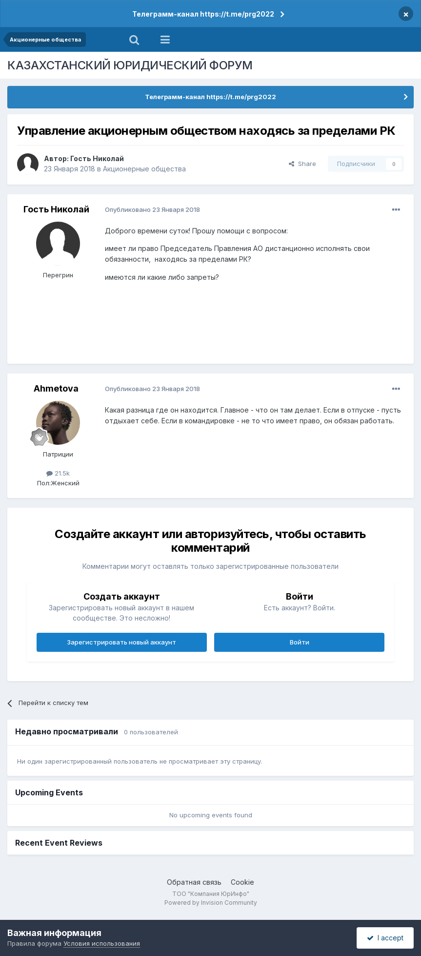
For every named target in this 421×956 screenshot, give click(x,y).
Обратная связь (194, 882)
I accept (385, 938)
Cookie (242, 882)
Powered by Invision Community (210, 902)
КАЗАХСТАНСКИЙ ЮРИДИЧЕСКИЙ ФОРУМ (130, 65)
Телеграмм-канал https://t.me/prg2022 (203, 14)
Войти (299, 642)
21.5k (58, 473)
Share (302, 163)
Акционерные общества (144, 169)
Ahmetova (56, 388)
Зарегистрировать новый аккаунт (121, 642)
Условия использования (101, 943)
